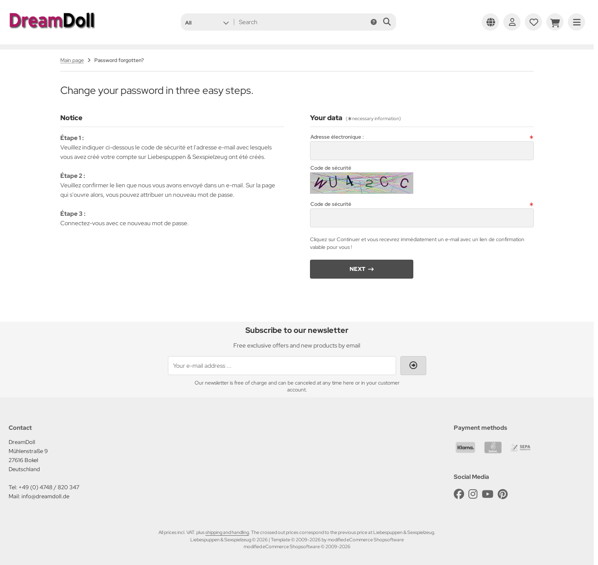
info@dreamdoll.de (45, 496)
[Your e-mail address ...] (282, 365)
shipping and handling (227, 532)
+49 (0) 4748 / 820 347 (49, 487)
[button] (206, 22)
